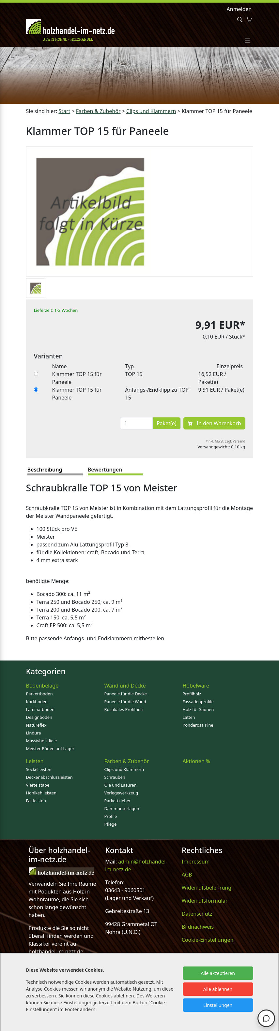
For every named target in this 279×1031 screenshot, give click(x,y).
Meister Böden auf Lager (50, 748)
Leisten (35, 761)
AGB (187, 874)
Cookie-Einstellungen (207, 939)
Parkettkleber (117, 801)
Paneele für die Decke (125, 694)
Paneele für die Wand (125, 701)
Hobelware (196, 685)
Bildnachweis (198, 926)
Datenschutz (197, 913)
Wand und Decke (125, 685)
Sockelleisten (39, 769)
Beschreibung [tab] (44, 469)
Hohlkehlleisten (41, 793)
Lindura (33, 733)
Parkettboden (39, 694)
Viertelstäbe (38, 785)
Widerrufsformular (205, 900)
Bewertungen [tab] (105, 469)
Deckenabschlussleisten (49, 777)
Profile (110, 816)
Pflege (110, 824)
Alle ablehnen (218, 989)
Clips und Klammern (124, 769)
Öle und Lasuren (120, 785)
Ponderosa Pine (198, 725)
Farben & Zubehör (126, 761)
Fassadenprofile (198, 701)
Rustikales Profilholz (124, 709)
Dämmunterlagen (121, 808)
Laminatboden (40, 709)
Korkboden (37, 701)
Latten (189, 717)
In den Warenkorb (214, 423)
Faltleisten (36, 801)
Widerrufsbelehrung (206, 887)
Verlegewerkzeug (121, 793)
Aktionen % (196, 761)
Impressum (196, 861)
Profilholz (192, 694)
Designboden (39, 717)
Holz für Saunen (198, 709)
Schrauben (114, 777)
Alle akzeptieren (218, 973)
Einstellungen (217, 1005)
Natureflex (36, 725)
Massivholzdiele (41, 741)
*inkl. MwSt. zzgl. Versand (225, 441)
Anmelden (239, 9)
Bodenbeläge (42, 685)
